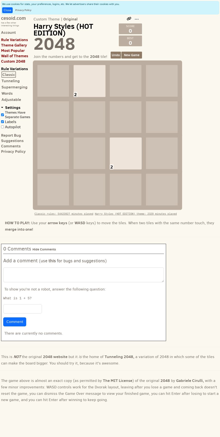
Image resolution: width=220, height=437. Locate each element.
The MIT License (117, 367)
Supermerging (15, 87)
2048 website (55, 343)
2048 (165, 367)
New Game (131, 55)
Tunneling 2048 (119, 343)
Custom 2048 (13, 61)
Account (8, 32)
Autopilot (13, 127)
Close (7, 10)
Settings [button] (12, 107)
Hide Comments (44, 236)
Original (70, 19)
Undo (116, 55)
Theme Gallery (14, 45)
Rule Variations (14, 39)
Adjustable (11, 99)
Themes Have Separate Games (17, 114)
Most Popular (13, 50)
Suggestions (12, 140)
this (52, 247)
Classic (8, 74)
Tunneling (11, 80)
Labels (10, 121)
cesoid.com (13, 18)
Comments (11, 146)
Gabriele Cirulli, (190, 367)
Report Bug (11, 135)
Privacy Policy (23, 10)
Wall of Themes (14, 56)
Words (7, 93)
